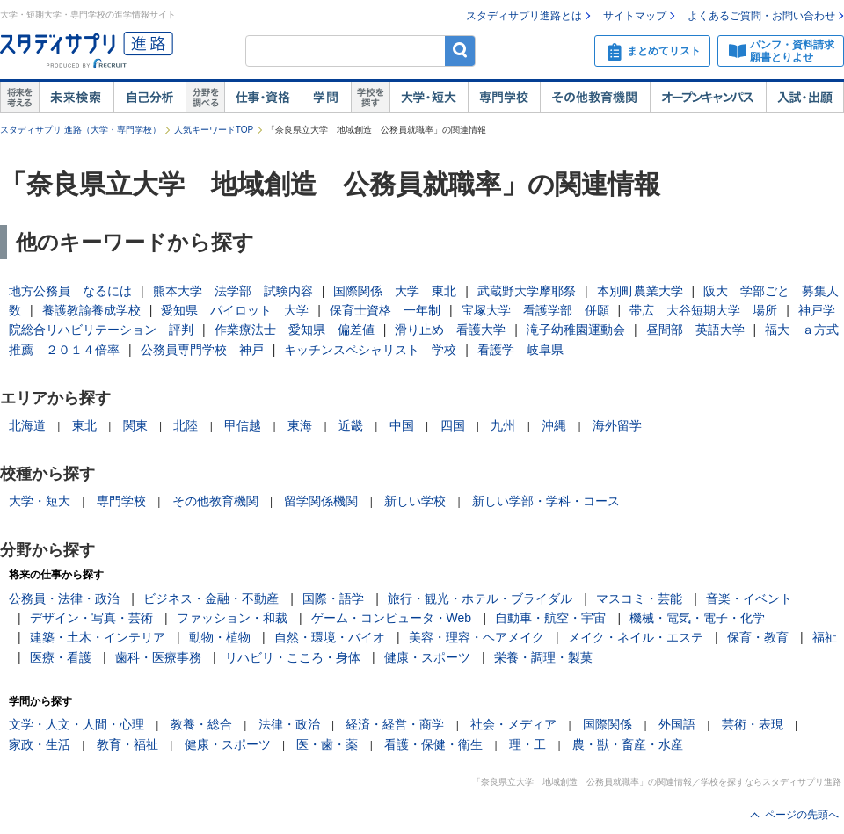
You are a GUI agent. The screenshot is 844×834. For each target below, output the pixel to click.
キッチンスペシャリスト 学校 (370, 350)
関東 (135, 425)
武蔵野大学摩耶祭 (526, 291)
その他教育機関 (595, 97)
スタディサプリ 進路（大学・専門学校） (80, 129)
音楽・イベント (749, 598)
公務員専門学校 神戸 (202, 350)
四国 (452, 425)
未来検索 (76, 97)
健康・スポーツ (427, 657)
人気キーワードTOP (213, 129)
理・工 (527, 744)
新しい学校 (415, 501)
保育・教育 (758, 637)
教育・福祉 (127, 744)
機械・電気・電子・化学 (697, 618)
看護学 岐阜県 (520, 350)
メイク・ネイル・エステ (635, 637)
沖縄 (554, 425)
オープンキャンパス (708, 97)
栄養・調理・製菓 (543, 657)
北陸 (185, 425)
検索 (460, 50)
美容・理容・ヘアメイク (476, 637)
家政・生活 (39, 744)
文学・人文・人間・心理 (76, 724)
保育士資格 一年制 (385, 310)
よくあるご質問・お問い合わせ (761, 16)
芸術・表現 (752, 724)
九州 (503, 425)
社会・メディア (513, 724)
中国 (401, 425)
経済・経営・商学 (395, 724)
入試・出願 (805, 97)
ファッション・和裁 (232, 618)
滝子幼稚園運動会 (576, 330)
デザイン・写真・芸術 (91, 618)
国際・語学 (333, 598)
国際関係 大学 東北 (394, 291)
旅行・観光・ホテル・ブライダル (480, 598)
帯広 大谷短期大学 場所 (703, 310)
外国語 (676, 724)
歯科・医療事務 (158, 657)
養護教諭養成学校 (91, 310)
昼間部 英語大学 (695, 330)
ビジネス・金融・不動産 (211, 598)
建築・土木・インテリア (97, 637)
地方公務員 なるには (70, 291)
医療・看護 (60, 657)
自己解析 (149, 97)
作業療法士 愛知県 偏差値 (295, 330)
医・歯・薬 (327, 744)
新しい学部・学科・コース (546, 501)
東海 (299, 425)
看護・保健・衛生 (433, 744)
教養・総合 (201, 724)
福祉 (824, 637)
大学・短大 (428, 97)
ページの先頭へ (802, 815)
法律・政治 (289, 724)
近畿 (350, 425)
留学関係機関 (321, 501)
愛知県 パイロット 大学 (235, 310)
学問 (326, 97)
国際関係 (607, 724)
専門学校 (504, 97)
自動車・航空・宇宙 (550, 618)
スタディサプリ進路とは (524, 16)
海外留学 (617, 425)
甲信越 (242, 425)
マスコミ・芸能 (639, 598)
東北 (84, 425)
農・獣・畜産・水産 (627, 744)
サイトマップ (634, 16)
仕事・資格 (263, 97)
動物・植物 (220, 637)
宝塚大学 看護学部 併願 (535, 310)
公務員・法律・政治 (64, 598)
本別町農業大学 (640, 291)
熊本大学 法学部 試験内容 (233, 291)
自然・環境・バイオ (329, 637)
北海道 (27, 425)
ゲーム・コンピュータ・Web (391, 618)
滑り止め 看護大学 (450, 330)
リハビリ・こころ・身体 (292, 657)
